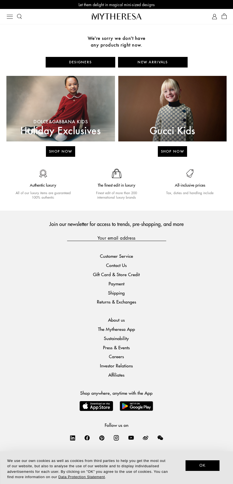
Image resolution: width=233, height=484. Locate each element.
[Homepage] (117, 16)
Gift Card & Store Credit (116, 274)
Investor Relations (116, 365)
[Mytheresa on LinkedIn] (73, 438)
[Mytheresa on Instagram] (116, 438)
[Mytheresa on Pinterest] (102, 438)
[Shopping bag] (224, 16)
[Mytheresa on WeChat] (160, 438)
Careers (116, 356)
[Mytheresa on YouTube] (131, 438)
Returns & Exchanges (116, 301)
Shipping (116, 293)
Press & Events (116, 347)
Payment (116, 283)
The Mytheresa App (116, 329)
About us (116, 320)
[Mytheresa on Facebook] (87, 438)
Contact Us (116, 265)
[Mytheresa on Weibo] (146, 438)
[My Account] (214, 16)
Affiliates (116, 375)
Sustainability (116, 338)
